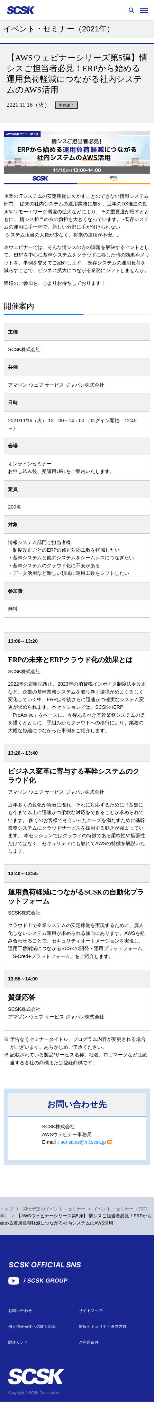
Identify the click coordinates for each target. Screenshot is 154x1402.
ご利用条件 (89, 1342)
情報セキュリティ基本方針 (103, 1326)
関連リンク (18, 1342)
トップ (6, 1209)
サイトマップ (91, 1311)
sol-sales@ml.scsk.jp (83, 1142)
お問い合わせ (20, 1311)
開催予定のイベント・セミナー (53, 1209)
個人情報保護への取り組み (32, 1326)
